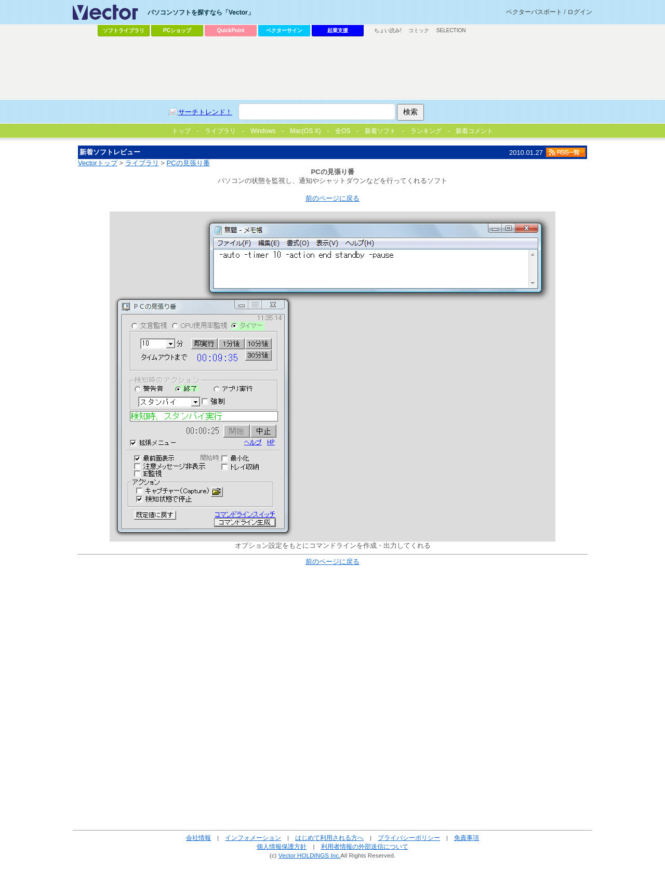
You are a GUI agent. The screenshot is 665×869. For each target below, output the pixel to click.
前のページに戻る (332, 198)
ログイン (579, 12)
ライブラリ (142, 163)
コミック (418, 30)
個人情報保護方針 (282, 846)
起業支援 (337, 30)
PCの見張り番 (188, 163)
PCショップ (177, 30)
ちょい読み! (388, 30)
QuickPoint (231, 30)
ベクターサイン (284, 30)
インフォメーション (253, 837)
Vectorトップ (97, 163)
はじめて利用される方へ (329, 837)
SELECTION (451, 30)
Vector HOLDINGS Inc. (309, 855)
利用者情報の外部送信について (364, 846)
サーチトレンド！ (205, 112)
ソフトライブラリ (123, 30)
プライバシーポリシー (409, 837)
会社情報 (198, 837)
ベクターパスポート (534, 12)
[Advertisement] (332, 68)
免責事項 (466, 837)
